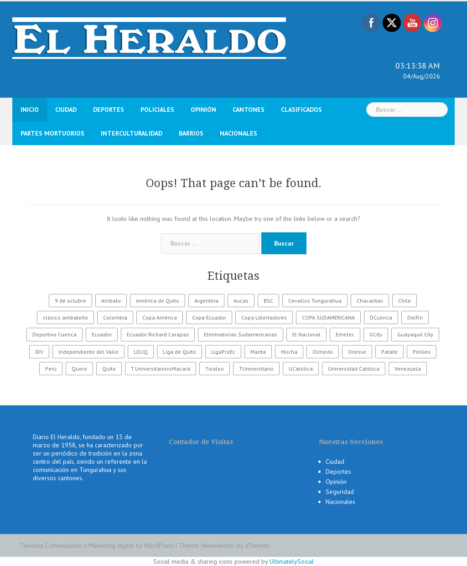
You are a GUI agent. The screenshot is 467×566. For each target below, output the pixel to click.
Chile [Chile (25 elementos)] (404, 300)
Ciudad (66, 109)
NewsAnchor (218, 545)
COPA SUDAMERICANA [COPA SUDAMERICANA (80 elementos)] (328, 317)
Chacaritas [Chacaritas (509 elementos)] (370, 300)
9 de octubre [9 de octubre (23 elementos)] (70, 300)
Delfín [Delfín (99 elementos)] (415, 317)
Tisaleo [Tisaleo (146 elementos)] (214, 368)
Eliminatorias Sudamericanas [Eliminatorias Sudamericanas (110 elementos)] (240, 334)
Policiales (157, 109)
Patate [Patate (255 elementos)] (389, 351)
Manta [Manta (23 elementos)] (258, 351)
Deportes (108, 109)
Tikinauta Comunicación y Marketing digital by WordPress (96, 545)
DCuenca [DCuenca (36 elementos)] (381, 317)
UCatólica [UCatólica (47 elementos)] (301, 368)
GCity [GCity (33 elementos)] (375, 334)
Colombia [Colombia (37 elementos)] (115, 317)
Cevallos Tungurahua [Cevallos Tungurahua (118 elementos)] (315, 300)
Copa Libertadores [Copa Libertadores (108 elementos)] (264, 317)
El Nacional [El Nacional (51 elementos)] (306, 334)
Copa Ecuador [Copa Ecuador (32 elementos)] (209, 317)
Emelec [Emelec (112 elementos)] (345, 334)
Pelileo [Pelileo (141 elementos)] (422, 351)
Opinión (203, 109)
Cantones (249, 109)
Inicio (30, 109)
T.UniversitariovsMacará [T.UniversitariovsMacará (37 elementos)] (160, 368)
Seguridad (340, 491)
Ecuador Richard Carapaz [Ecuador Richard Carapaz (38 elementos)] (158, 334)
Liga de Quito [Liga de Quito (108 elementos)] (179, 351)
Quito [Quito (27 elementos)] (109, 368)
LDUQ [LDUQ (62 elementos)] (141, 351)
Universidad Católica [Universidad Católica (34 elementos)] (353, 368)
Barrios (191, 133)
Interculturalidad (131, 133)
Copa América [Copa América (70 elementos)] (159, 317)
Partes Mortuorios (52, 133)
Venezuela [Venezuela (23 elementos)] (407, 368)
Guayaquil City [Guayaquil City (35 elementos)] (415, 334)
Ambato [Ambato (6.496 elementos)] (111, 300)
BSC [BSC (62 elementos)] (268, 300)
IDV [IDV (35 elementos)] (39, 351)
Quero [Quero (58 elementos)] (79, 368)
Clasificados (301, 109)
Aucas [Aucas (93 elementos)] (241, 300)
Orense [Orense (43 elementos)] (357, 351)
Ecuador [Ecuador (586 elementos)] (102, 334)
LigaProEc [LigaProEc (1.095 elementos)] (223, 351)
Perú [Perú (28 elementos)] (51, 368)
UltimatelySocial (292, 561)
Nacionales (238, 133)
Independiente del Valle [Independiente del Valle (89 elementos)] (88, 351)
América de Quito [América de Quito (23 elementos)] (157, 300)
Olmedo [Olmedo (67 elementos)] (322, 351)
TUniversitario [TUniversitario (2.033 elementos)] (256, 368)
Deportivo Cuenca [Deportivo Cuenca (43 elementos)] (54, 334)
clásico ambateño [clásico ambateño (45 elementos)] (65, 317)
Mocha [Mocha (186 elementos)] (289, 351)
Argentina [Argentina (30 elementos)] (206, 300)
